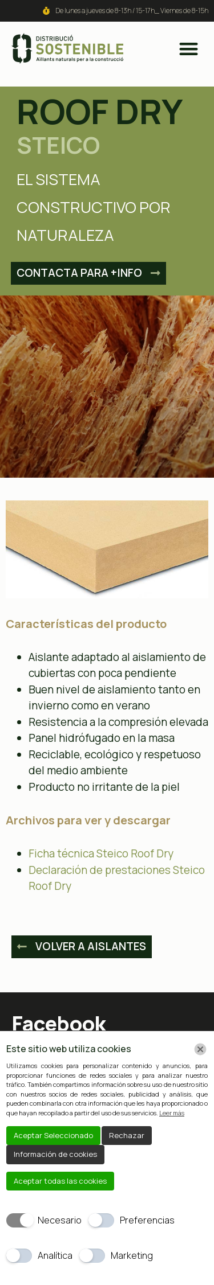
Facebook (58, 1023)
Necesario (60, 1220)
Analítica (55, 1255)
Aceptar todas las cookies (60, 1181)
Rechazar (126, 1135)
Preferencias (147, 1220)
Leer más (171, 1113)
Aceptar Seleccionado (53, 1135)
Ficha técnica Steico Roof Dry (101, 853)
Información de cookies (55, 1154)
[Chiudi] (200, 1049)
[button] (188, 49)
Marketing (132, 1255)
